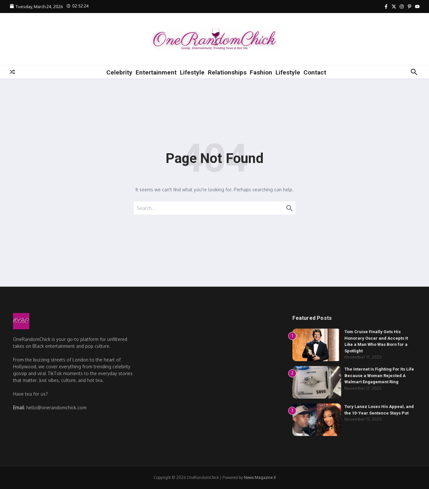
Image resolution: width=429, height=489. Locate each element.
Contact (314, 72)
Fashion (261, 72)
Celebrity (119, 72)
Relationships (227, 72)
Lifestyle (192, 72)
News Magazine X (260, 477)
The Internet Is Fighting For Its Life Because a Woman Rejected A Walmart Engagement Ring (379, 375)
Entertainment (156, 72)
